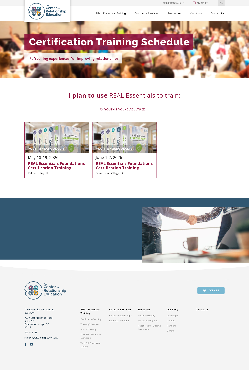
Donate (170, 330)
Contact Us (218, 13)
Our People (172, 315)
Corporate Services (147, 13)
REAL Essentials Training (110, 13)
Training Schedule (90, 324)
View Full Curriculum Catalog (90, 345)
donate (211, 290)
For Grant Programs (148, 320)
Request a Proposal (119, 320)
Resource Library (146, 315)
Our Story (196, 13)
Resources (174, 13)
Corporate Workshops (120, 315)
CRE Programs (172, 3)
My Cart (200, 2)
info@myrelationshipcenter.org (41, 337)
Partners (171, 325)
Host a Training (88, 329)
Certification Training (91, 319)
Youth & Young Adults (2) (124, 109)
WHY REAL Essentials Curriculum (91, 336)
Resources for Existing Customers (149, 327)
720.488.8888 (31, 332)
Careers (171, 320)
